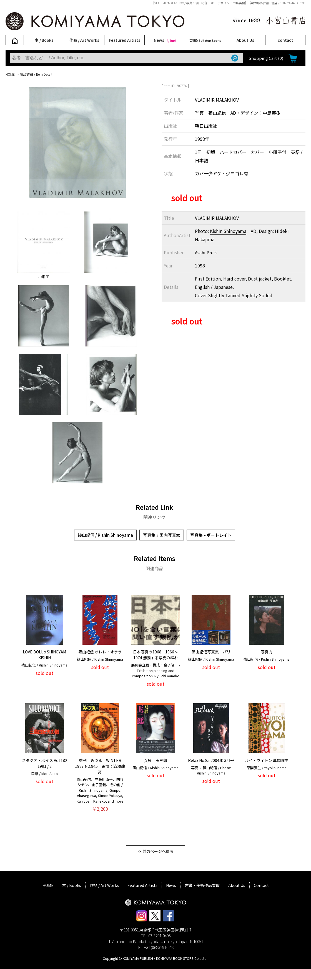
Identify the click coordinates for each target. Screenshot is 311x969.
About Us (245, 40)
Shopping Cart (266, 58)
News (165, 40)
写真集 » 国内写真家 (161, 535)
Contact (261, 885)
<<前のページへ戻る (155, 851)
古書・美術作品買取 (202, 885)
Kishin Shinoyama (228, 231)
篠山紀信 (217, 112)
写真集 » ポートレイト (211, 535)
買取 (205, 40)
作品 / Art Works (84, 40)
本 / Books (44, 40)
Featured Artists (124, 40)
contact (285, 40)
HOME (10, 74)
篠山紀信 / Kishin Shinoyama (105, 535)
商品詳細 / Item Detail (36, 74)
